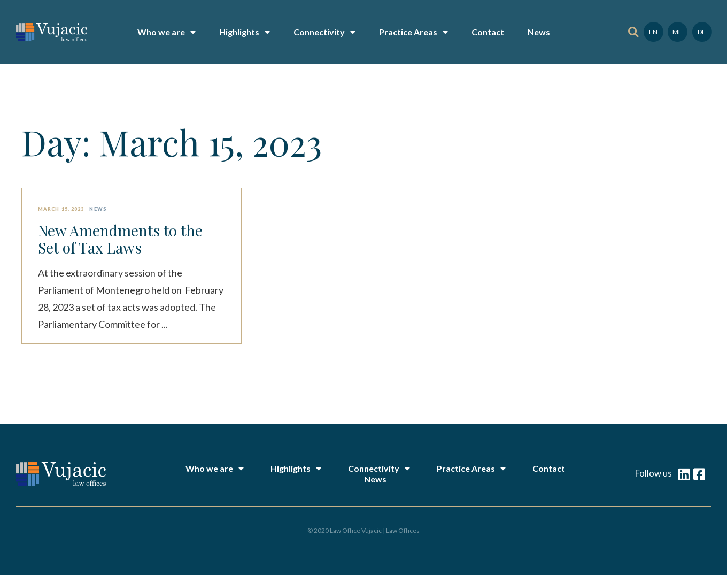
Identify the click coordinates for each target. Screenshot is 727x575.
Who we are (166, 32)
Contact (487, 32)
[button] (633, 32)
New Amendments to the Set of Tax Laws (120, 239)
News (539, 32)
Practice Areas (413, 32)
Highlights (244, 32)
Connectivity (324, 32)
